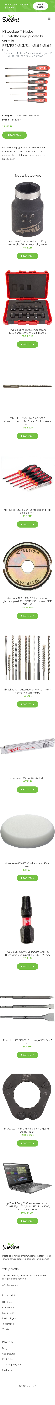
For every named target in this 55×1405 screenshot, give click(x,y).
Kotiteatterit (8, 1307)
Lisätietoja (14, 135)
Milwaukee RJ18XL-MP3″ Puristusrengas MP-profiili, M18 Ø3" (27, 1130)
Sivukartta (7, 1370)
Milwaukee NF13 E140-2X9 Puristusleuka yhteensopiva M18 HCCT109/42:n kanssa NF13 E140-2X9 (27, 601)
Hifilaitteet (7, 1302)
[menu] (49, 18)
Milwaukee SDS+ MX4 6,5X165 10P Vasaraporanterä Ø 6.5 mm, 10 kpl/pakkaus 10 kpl (27, 421)
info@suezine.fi (10, 1285)
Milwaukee (34, 115)
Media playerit (9, 1318)
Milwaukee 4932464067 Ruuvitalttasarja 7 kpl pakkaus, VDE (27, 511)
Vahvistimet (8, 1329)
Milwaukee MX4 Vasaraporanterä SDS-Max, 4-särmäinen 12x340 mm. (27, 691)
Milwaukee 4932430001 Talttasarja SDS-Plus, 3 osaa (27, 1042)
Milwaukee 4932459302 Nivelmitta (27, 778)
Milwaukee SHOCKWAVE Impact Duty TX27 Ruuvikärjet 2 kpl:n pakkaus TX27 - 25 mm (27, 953)
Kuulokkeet (8, 1312)
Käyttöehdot (8, 1359)
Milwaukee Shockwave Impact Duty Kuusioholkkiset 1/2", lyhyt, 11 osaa (27, 331)
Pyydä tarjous (41, 5)
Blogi (4, 1348)
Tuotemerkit (21, 115)
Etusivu (5, 50)
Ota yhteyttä (8, 1353)
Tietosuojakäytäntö (12, 1364)
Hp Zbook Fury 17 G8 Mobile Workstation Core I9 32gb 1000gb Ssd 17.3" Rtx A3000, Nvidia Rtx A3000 (27, 1206)
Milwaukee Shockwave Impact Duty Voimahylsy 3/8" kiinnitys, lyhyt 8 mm (27, 243)
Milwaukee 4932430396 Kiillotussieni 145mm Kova (27, 865)
